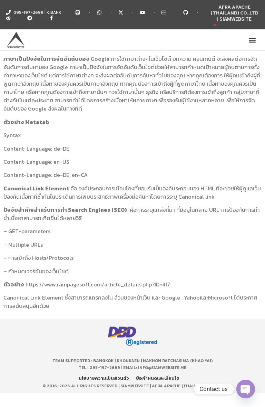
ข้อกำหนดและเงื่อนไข (157, 378)
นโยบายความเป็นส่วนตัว (104, 378)
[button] (252, 40)
